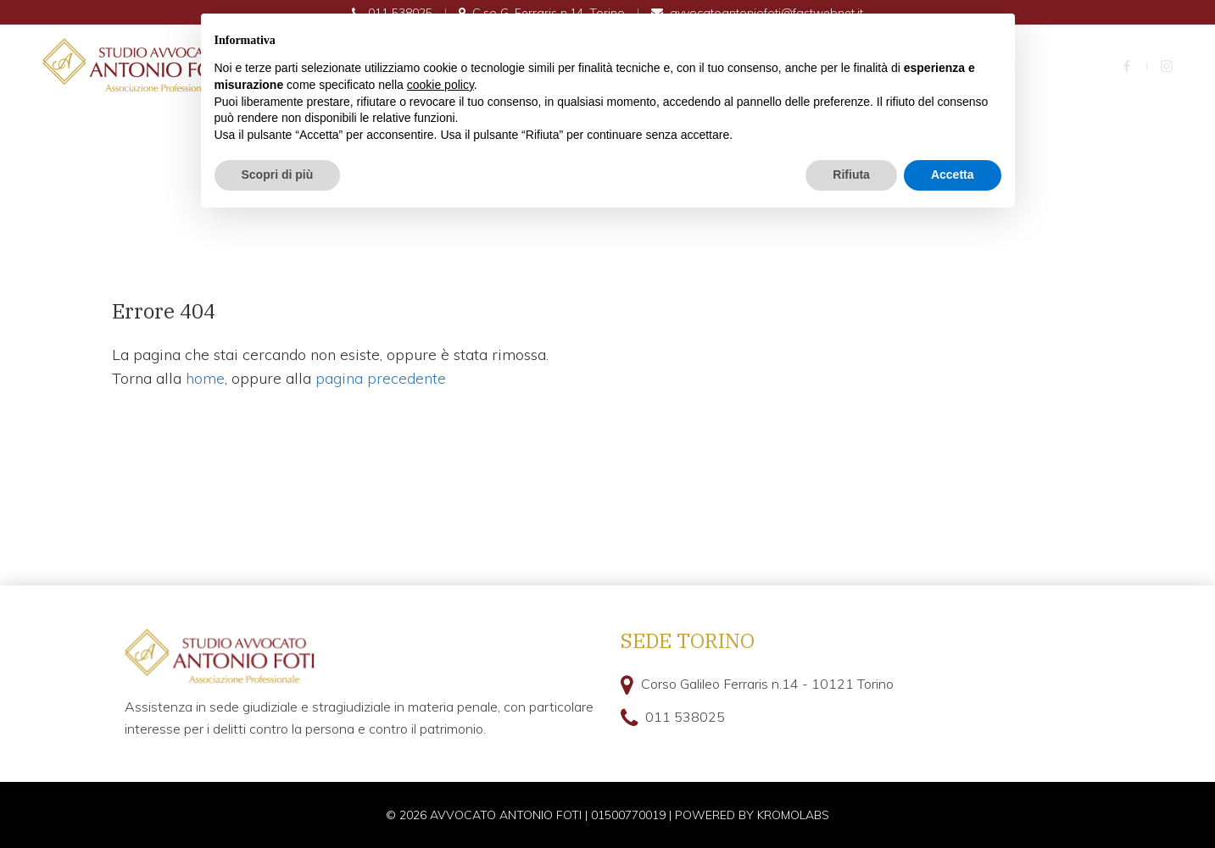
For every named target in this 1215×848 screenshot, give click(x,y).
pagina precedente (380, 378)
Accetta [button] (952, 174)
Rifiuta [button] (851, 174)
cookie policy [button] (440, 84)
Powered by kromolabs (752, 815)
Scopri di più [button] (278, 174)
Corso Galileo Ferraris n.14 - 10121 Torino (767, 683)
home (205, 378)
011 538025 (685, 716)
